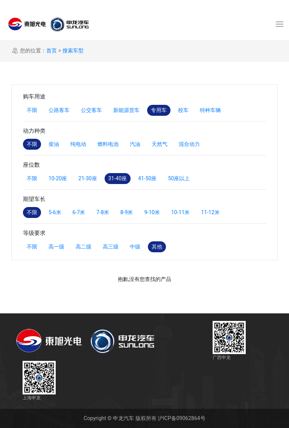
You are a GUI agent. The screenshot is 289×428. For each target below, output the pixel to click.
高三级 (111, 247)
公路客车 (59, 110)
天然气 (159, 144)
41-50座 (147, 178)
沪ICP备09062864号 (181, 418)
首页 (51, 51)
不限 (32, 110)
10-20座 (58, 178)
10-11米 (180, 212)
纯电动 (78, 144)
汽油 (135, 144)
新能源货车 (126, 110)
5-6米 (55, 212)
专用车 (159, 110)
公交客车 (91, 110)
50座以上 (179, 178)
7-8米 (102, 212)
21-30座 (87, 178)
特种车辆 (210, 110)
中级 (135, 247)
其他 (157, 247)
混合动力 (189, 144)
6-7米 (79, 212)
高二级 (83, 247)
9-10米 (152, 212)
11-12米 (210, 212)
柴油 (54, 144)
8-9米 (126, 212)
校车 (183, 110)
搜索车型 (73, 51)
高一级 (56, 247)
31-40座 (117, 178)
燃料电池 (108, 144)
